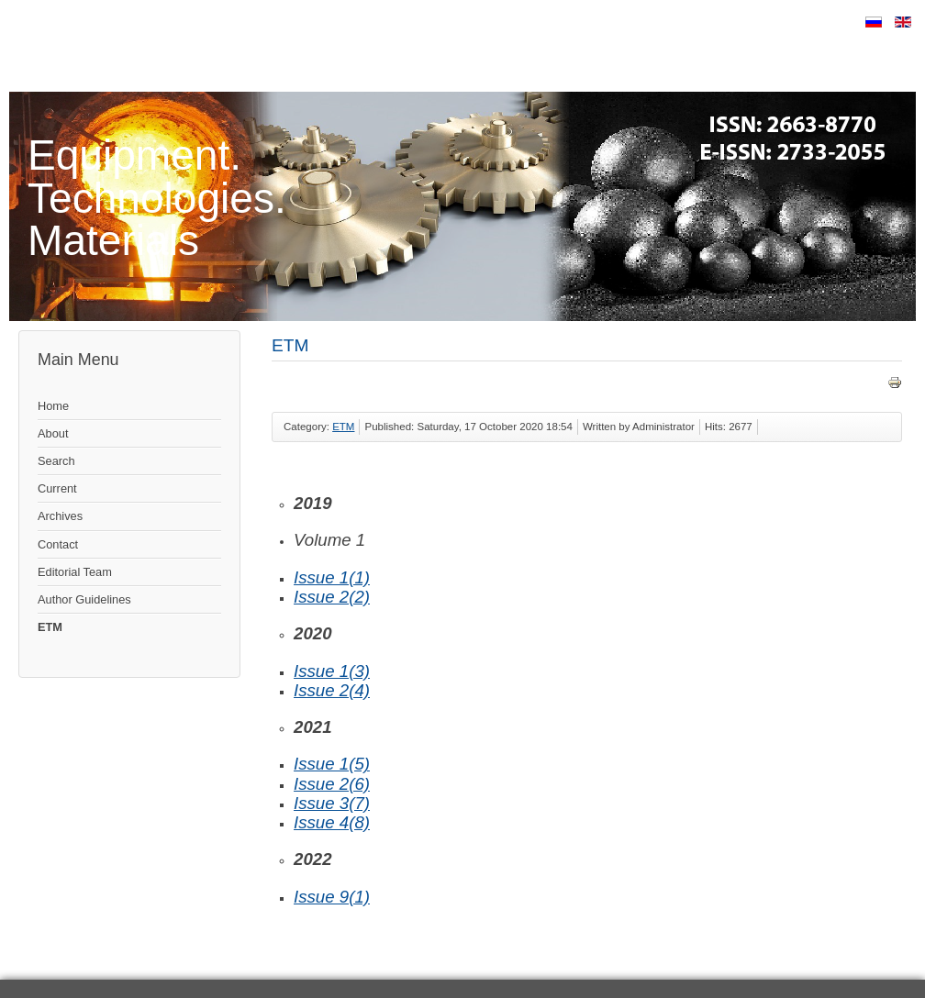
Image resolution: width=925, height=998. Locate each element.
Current (57, 488)
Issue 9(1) (332, 896)
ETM (50, 627)
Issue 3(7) (332, 803)
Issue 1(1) (332, 577)
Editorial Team (75, 572)
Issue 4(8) (332, 822)
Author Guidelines (84, 599)
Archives (60, 516)
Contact (58, 544)
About (53, 433)
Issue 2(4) (332, 690)
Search (56, 461)
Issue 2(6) (332, 783)
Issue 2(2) (332, 596)
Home (53, 406)
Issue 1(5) (332, 763)
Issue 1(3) (332, 671)
